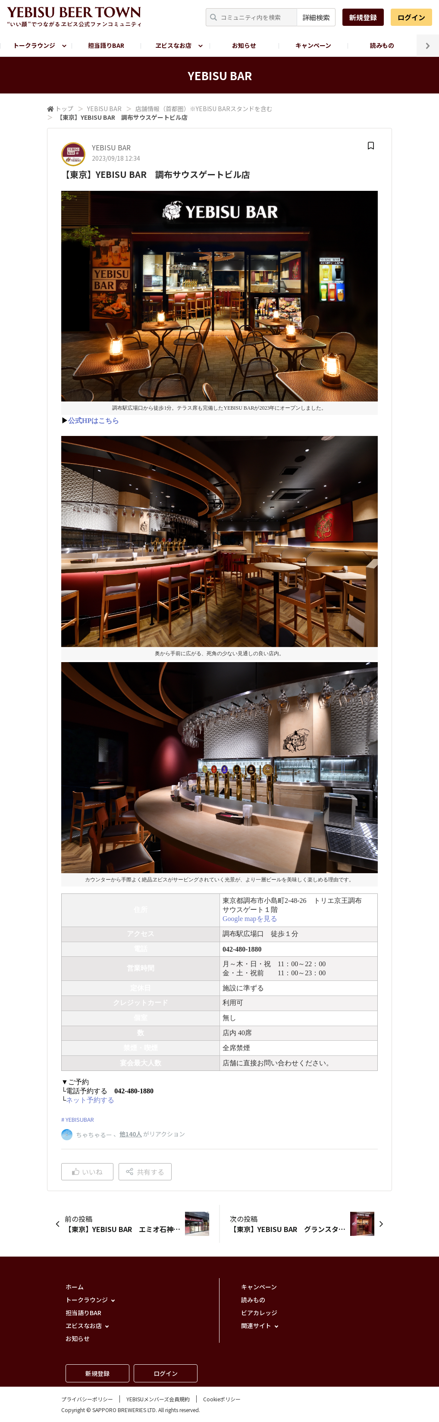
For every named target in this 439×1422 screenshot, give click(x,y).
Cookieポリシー (222, 1399)
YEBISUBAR (80, 1119)
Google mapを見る (250, 918)
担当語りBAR (106, 45)
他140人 (130, 1134)
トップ (64, 108)
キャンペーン (313, 45)
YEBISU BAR (104, 108)
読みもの (382, 45)
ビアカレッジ (259, 1312)
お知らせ (244, 45)
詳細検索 (316, 17)
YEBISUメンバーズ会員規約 (158, 1399)
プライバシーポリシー (87, 1399)
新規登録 (363, 17)
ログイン (411, 17)
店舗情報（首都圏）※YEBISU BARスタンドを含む (204, 108)
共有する (145, 1172)
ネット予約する (90, 1100)
